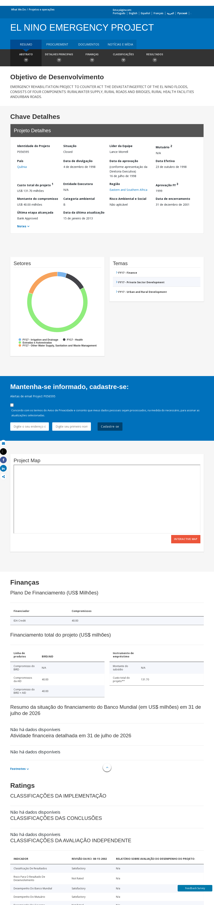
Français (158, 13)
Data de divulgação (78, 161)
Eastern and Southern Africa (128, 190)
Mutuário (164, 146)
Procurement (57, 44)
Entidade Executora (78, 184)
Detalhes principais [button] (59, 58)
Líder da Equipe (121, 146)
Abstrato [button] (26, 58)
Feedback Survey (195, 888)
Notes (21, 226)
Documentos (88, 44)
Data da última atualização (83, 212)
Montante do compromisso (37, 199)
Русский (182, 13)
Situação (69, 146)
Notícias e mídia (120, 44)
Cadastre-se (110, 426)
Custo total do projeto (35, 184)
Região (115, 184)
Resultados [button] (154, 58)
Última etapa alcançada (35, 212)
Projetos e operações (42, 9)
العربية (170, 13)
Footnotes (18, 769)
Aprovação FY (167, 184)
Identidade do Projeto (33, 146)
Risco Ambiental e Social (128, 199)
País (20, 161)
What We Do (18, 9)
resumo (26, 44)
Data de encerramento (173, 199)
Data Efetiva (165, 161)
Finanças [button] (92, 58)
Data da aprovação (124, 161)
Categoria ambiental (79, 199)
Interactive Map (185, 539)
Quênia (22, 167)
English (133, 13)
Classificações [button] (123, 58)
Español (145, 13)
